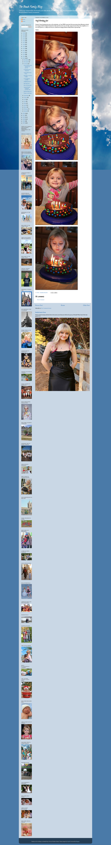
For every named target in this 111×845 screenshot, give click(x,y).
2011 (24, 115)
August (25, 97)
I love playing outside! (27, 79)
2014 (24, 56)
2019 (24, 46)
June (25, 101)
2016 (24, 52)
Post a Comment (40, 299)
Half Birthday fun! (28, 91)
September (26, 95)
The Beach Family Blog (30, 7)
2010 (24, 117)
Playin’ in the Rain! (28, 93)
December (26, 59)
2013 (24, 58)
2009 (24, 119)
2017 (24, 50)
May (25, 103)
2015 (24, 54)
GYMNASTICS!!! (27, 81)
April (25, 105)
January (26, 111)
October (26, 63)
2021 (24, 42)
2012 (24, 113)
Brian (24, 19)
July (25, 99)
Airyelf (68, 841)
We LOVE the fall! (28, 85)
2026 (24, 33)
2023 (24, 38)
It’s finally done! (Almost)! (27, 70)
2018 (24, 48)
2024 (24, 36)
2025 (24, 35)
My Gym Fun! (27, 83)
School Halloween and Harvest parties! (28, 66)
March (25, 107)
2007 (24, 123)
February (26, 109)
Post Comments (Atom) (46, 308)
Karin (24, 21)
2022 (24, 40)
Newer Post (39, 305)
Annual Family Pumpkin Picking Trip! (27, 88)
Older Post (86, 305)
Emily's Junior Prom (40, 312)
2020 (24, 44)
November (26, 61)
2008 (24, 121)
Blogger (77, 841)
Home (63, 305)
